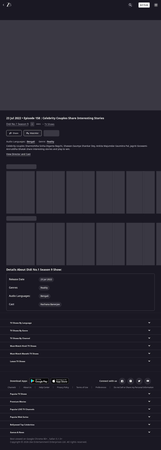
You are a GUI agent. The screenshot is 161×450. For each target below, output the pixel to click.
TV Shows (49, 124)
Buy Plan (144, 5)
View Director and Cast (18, 154)
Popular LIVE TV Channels (22, 409)
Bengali (31, 141)
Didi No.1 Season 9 (17, 124)
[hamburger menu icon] (155, 5)
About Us (27, 387)
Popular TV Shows (18, 394)
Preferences (101, 387)
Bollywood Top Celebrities (22, 425)
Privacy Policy (63, 387)
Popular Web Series (19, 417)
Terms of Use (82, 387)
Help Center (44, 387)
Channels (12, 387)
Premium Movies (18, 402)
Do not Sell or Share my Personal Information (133, 387)
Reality (50, 141)
